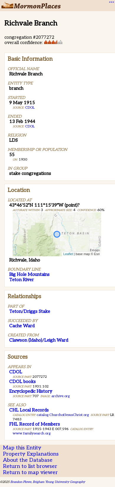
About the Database (27, 460)
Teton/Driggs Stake (29, 311)
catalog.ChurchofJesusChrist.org (63, 415)
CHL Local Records (29, 410)
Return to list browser (30, 466)
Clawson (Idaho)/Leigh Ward (38, 340)
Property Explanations (31, 454)
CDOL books (22, 381)
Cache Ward (21, 325)
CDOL (29, 107)
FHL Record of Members (34, 424)
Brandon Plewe (20, 482)
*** (111, 3)
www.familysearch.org (31, 433)
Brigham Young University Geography (59, 482)
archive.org (60, 396)
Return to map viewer (30, 472)
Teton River (21, 279)
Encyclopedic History (30, 391)
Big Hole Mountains (29, 274)
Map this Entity (22, 448)
